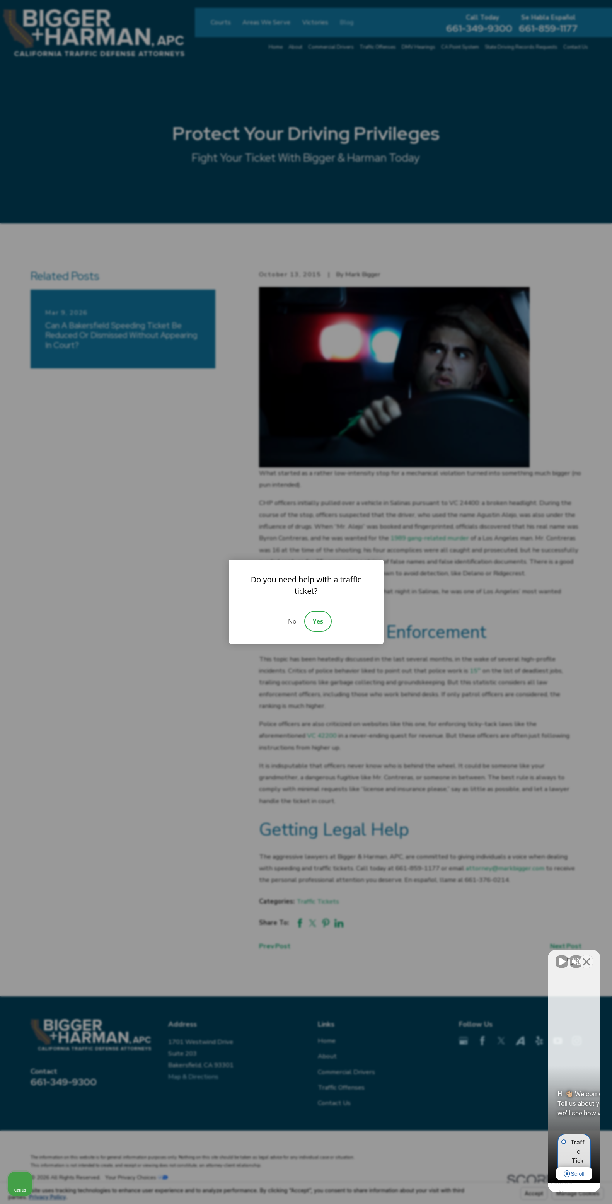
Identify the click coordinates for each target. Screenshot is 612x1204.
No (292, 621)
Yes (318, 621)
